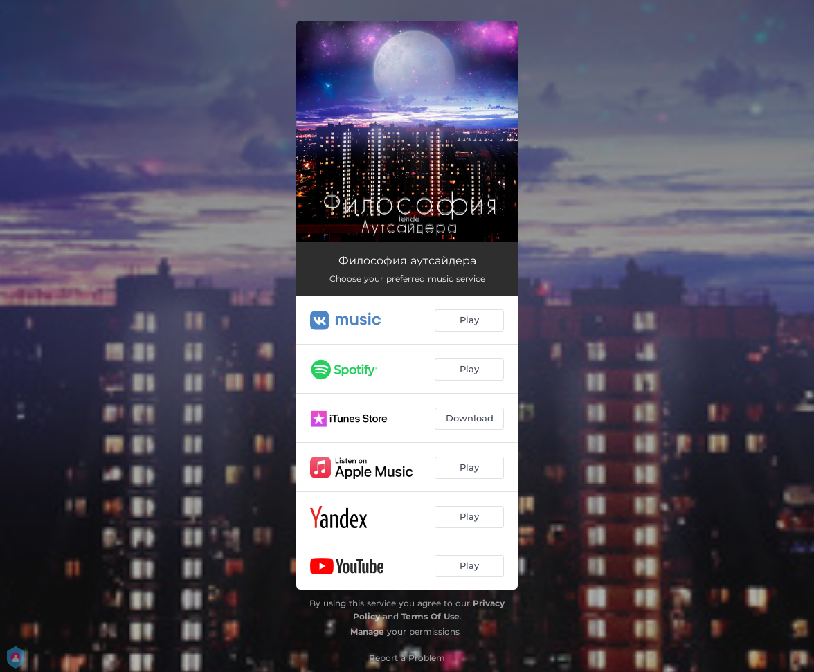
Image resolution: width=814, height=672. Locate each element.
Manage (367, 631)
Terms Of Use (430, 616)
